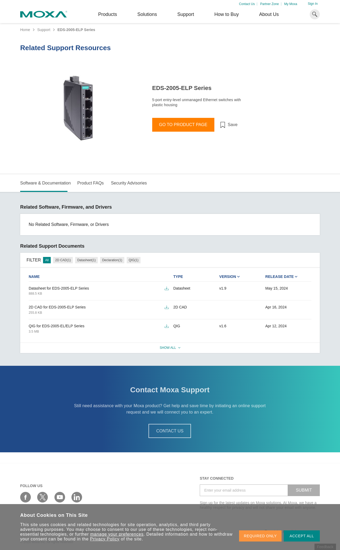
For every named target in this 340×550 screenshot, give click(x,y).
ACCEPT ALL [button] (302, 536)
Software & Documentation (45, 183)
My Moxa (290, 4)
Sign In (313, 3)
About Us (269, 14)
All (47, 260)
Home (25, 30)
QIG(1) (134, 260)
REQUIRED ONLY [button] (260, 536)
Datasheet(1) (86, 260)
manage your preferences (117, 534)
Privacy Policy (105, 539)
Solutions (147, 14)
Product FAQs (90, 183)
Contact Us (247, 4)
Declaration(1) (112, 260)
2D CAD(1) (63, 260)
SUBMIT (304, 490)
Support (185, 14)
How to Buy (226, 14)
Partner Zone (269, 4)
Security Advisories (129, 183)
